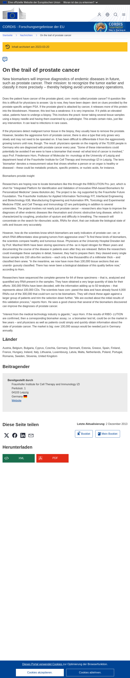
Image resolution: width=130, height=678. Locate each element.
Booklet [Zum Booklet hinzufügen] (84, 433)
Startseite (8, 35)
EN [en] (5, 59)
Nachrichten (26, 35)
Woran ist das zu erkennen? (80, 2)
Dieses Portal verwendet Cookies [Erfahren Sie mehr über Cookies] (42, 664)
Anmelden (99, 15)
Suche (116, 15)
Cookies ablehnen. (90, 672)
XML (21, 458)
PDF (55, 458)
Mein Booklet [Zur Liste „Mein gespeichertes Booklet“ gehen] (107, 433)
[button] (107, 14)
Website (16, 400)
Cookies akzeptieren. (39, 672)
